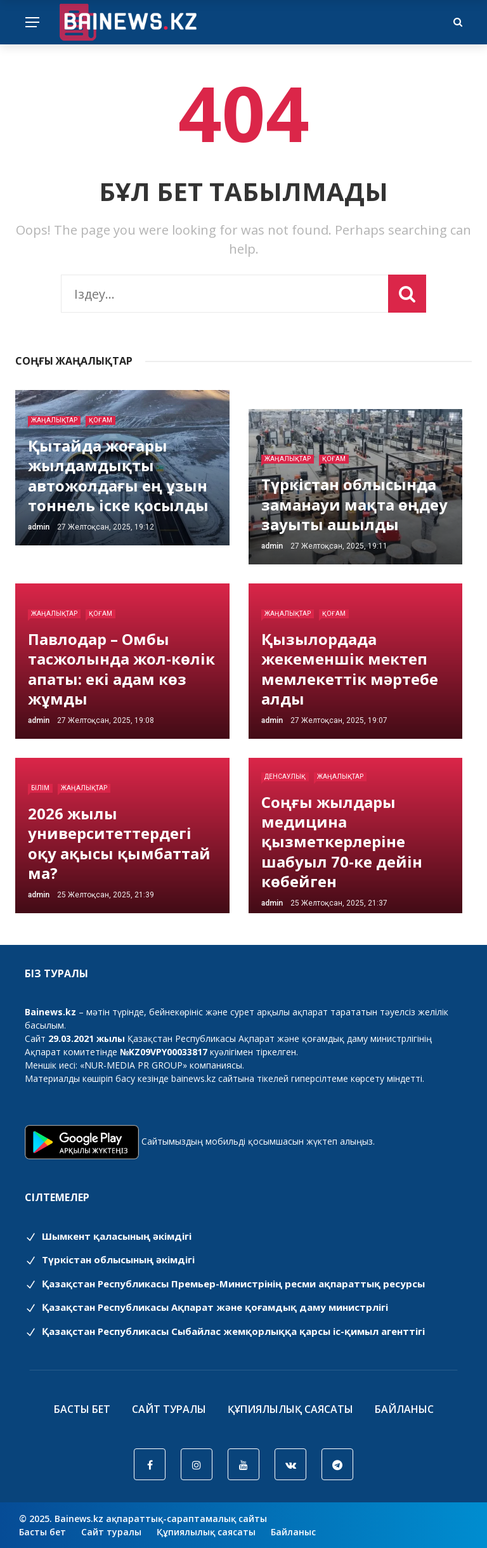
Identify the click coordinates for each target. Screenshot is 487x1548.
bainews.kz (193, 1078)
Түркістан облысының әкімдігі (110, 1259)
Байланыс (404, 1409)
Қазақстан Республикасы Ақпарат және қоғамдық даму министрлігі (206, 1307)
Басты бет (82, 1409)
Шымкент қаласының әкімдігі (108, 1236)
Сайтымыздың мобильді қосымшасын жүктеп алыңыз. (258, 1141)
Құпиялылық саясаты (290, 1409)
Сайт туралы (169, 1409)
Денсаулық (285, 776)
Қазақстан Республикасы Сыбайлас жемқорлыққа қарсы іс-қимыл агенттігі (225, 1331)
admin (38, 527)
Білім (40, 787)
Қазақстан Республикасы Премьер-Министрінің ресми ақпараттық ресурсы (225, 1283)
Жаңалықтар (54, 420)
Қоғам (100, 420)
